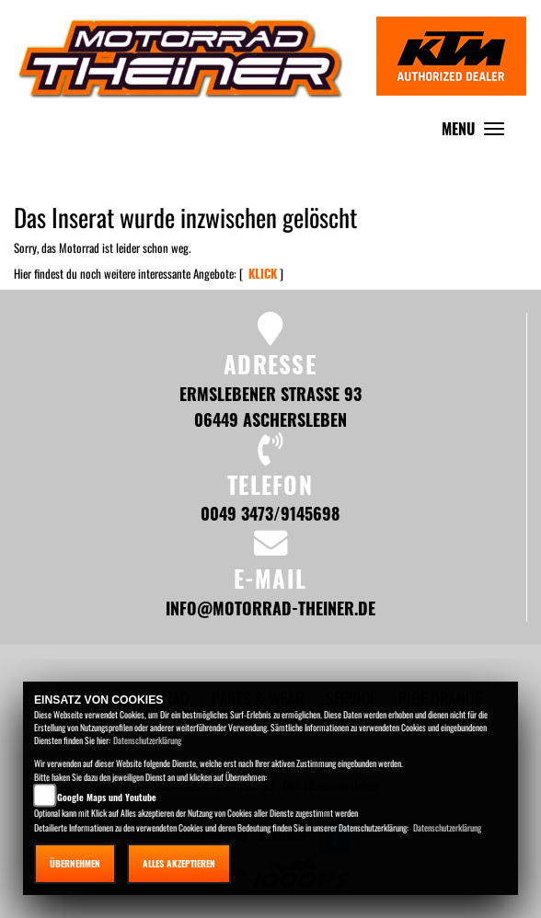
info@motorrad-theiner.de (270, 607)
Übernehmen (75, 863)
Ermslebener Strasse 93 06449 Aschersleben (270, 406)
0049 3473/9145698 (270, 512)
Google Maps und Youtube (106, 797)
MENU (477, 133)
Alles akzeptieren (179, 863)
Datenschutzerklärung (147, 740)
